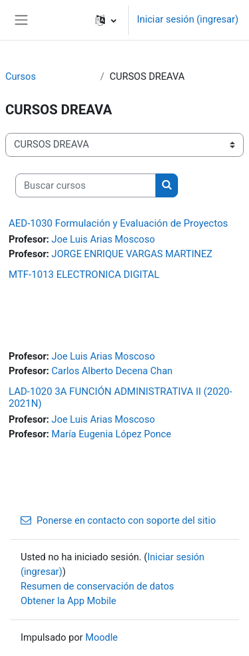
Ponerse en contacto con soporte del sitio (118, 520)
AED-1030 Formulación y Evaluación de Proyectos (118, 223)
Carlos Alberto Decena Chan (112, 371)
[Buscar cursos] (85, 185)
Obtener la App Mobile (68, 601)
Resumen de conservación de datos (97, 586)
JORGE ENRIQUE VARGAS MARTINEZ (132, 254)
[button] (105, 20)
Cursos (20, 76)
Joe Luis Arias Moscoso (103, 239)
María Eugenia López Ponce (111, 434)
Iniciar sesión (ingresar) (187, 19)
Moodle (101, 637)
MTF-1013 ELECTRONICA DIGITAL (84, 274)
